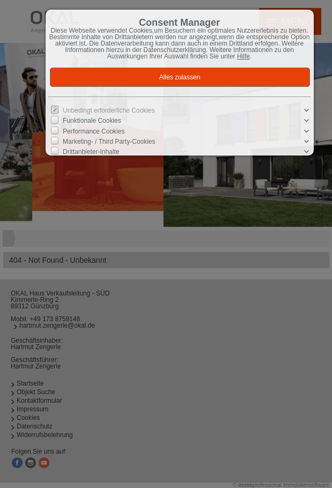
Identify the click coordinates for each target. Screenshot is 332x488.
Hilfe (243, 56)
